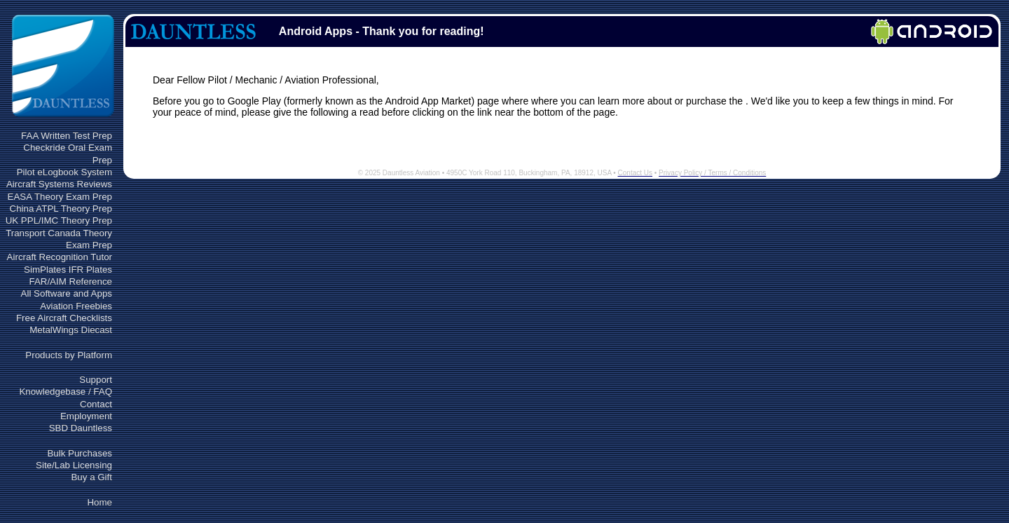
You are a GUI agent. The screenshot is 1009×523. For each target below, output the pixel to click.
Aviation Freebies (76, 306)
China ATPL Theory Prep (61, 208)
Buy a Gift (91, 477)
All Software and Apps (66, 293)
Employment (86, 416)
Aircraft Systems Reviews (59, 184)
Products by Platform (68, 355)
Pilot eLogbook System (64, 172)
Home (99, 502)
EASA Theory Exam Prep (60, 196)
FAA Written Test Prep (66, 135)
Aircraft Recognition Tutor (59, 257)
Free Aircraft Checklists (64, 318)
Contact (96, 404)
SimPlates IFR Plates (68, 269)
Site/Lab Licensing (74, 465)
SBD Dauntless (80, 428)
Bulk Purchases (79, 453)
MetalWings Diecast (70, 330)
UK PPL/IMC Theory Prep (59, 220)
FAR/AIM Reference (70, 281)
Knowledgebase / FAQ (65, 391)
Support (95, 379)
